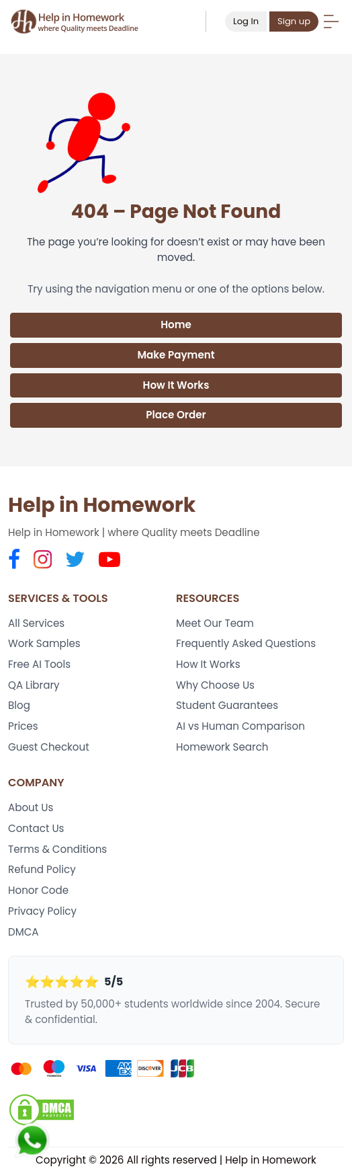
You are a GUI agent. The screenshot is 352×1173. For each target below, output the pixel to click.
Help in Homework (101, 505)
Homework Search (222, 747)
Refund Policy (42, 869)
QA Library (34, 685)
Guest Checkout (48, 747)
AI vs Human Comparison (240, 726)
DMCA (23, 932)
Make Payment (175, 355)
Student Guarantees (227, 705)
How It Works (176, 385)
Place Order (176, 415)
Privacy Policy (42, 911)
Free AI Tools (39, 664)
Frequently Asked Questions (246, 643)
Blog (19, 705)
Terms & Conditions (57, 849)
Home (176, 324)
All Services (36, 623)
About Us (30, 807)
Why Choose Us (215, 685)
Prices (23, 726)
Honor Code (38, 890)
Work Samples (44, 643)
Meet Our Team (215, 623)
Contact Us (36, 828)
